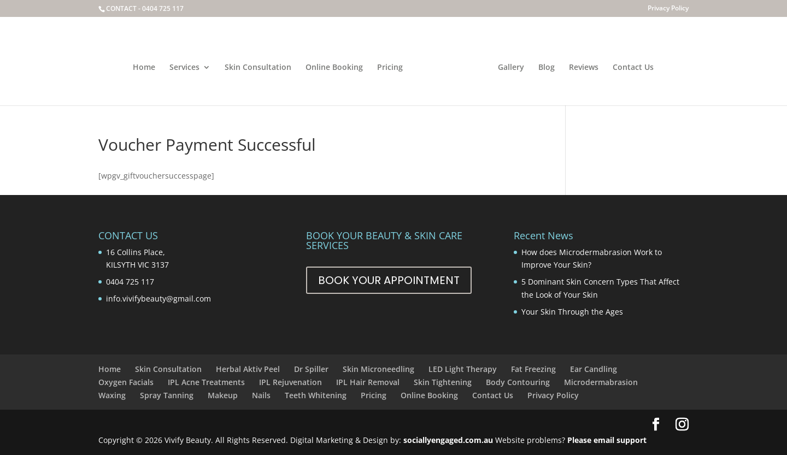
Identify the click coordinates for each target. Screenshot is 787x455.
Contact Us (633, 67)
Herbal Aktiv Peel (248, 369)
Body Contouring (518, 382)
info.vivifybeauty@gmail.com (158, 298)
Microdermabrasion (601, 382)
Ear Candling (593, 369)
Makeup (223, 395)
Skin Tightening (443, 382)
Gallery (511, 67)
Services (184, 67)
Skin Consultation (258, 67)
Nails (261, 395)
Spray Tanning (166, 395)
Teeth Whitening (315, 395)
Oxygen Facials (126, 382)
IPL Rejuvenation (290, 382)
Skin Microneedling (378, 369)
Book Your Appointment (389, 280)
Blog (546, 67)
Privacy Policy (668, 9)
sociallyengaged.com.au (448, 440)
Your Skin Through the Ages (572, 311)
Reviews (583, 67)
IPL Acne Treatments (206, 382)
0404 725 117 (163, 8)
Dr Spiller (311, 369)
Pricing (390, 67)
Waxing (112, 395)
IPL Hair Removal (368, 382)
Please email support (607, 440)
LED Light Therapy (462, 369)
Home (144, 67)
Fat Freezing (533, 369)
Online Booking (334, 67)
